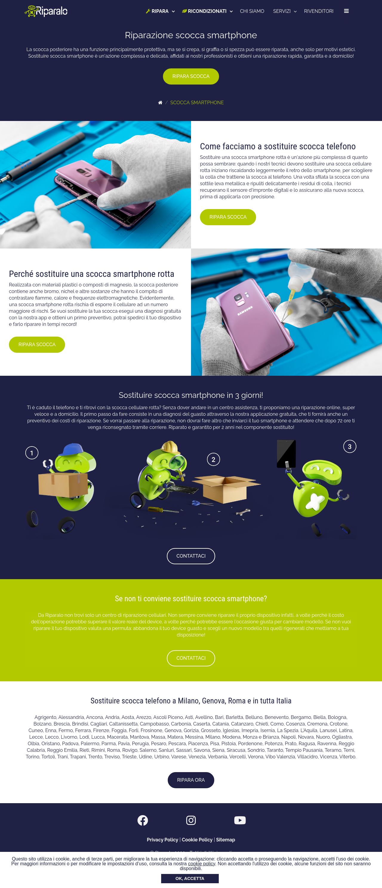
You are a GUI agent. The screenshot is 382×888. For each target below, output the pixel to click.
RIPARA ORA (191, 780)
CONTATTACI (191, 556)
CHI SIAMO (252, 11)
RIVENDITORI (319, 11)
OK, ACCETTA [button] (189, 878)
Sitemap (225, 840)
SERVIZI (282, 11)
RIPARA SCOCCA (191, 76)
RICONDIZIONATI (204, 11)
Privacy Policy (162, 840)
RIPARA (157, 11)
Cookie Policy (197, 840)
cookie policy (201, 863)
